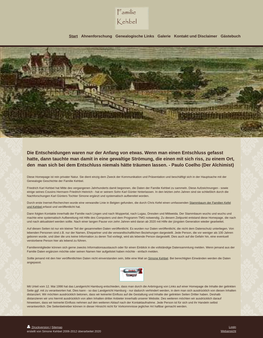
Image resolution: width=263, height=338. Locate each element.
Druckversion (38, 327)
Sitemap (57, 327)
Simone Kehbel (158, 258)
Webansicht (228, 331)
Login (232, 327)
